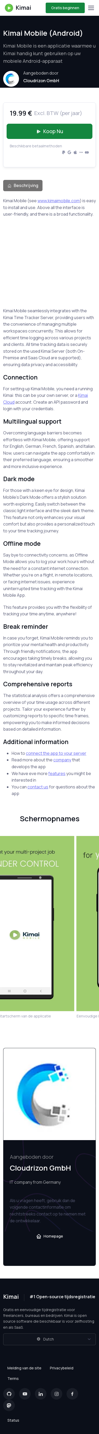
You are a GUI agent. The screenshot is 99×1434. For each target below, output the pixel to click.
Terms (13, 1378)
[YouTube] (25, 1394)
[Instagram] (56, 1394)
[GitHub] (9, 1394)
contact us (37, 787)
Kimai (17, 8)
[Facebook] (72, 1394)
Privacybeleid (61, 1367)
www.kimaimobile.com (58, 201)
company (62, 760)
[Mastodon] (9, 1405)
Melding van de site (24, 1367)
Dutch (45, 1339)
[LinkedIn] (40, 1394)
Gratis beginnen (65, 7)
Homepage (49, 1236)
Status (13, 1420)
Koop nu (49, 131)
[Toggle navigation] (91, 8)
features (56, 773)
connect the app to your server (56, 753)
